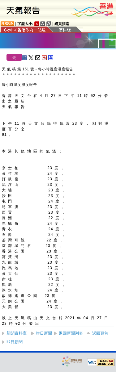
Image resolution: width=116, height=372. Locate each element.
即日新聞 (14, 342)
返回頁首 (100, 333)
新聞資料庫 (16, 333)
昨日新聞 (44, 333)
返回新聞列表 (71, 333)
